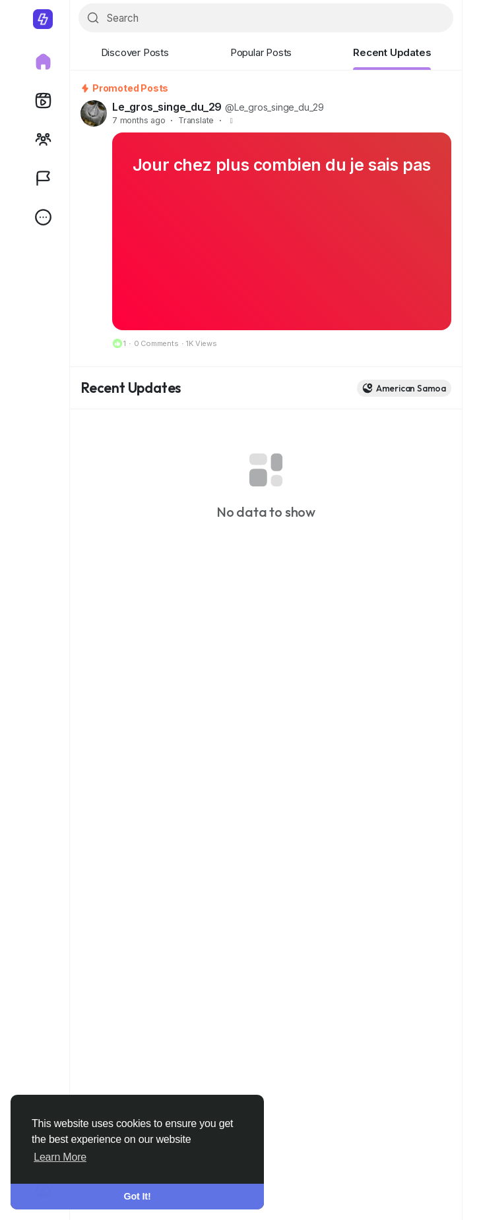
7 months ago (139, 120)
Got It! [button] (137, 1196)
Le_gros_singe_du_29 (167, 106)
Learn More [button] (60, 1157)
